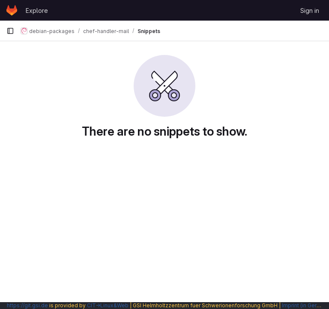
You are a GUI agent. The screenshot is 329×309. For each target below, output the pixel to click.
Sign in (309, 10)
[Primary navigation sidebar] (10, 31)
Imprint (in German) (305, 305)
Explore (37, 10)
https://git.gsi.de (27, 305)
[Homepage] (12, 10)
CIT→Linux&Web (108, 305)
